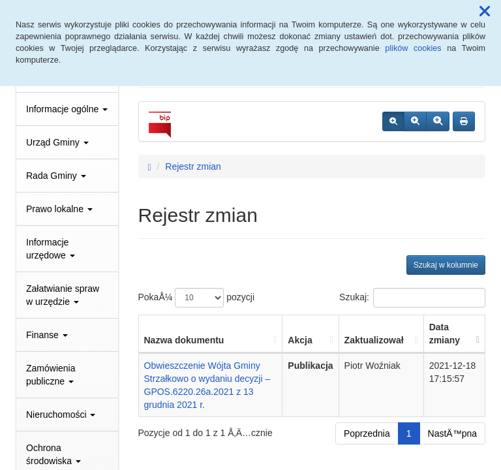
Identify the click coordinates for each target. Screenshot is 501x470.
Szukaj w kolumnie (446, 265)
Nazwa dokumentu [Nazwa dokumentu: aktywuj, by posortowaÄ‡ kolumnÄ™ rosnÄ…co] (184, 340)
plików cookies (413, 48)
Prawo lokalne (59, 209)
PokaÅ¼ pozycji (196, 297)
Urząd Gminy (57, 142)
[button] (484, 12)
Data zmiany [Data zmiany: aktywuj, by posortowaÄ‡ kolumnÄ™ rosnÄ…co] (444, 333)
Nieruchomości (60, 414)
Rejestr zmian (193, 166)
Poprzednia (367, 433)
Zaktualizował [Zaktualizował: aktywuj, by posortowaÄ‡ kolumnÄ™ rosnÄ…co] (374, 340)
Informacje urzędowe (50, 248)
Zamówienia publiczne (50, 374)
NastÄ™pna (452, 433)
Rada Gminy (56, 175)
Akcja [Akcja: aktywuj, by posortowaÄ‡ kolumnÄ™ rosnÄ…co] (300, 340)
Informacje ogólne (67, 109)
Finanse (47, 335)
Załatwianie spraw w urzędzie (62, 295)
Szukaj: (412, 297)
